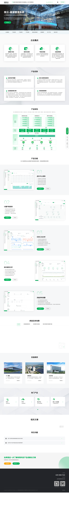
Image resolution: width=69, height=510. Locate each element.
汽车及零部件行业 (15, 492)
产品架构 (20, 32)
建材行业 (14, 495)
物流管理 (5, 502)
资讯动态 (31, 492)
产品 (14, 2)
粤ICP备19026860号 (30, 507)
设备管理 (5, 495)
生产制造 (5, 499)
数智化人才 (35, 2)
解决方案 (18, 2)
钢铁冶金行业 (14, 493)
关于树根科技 (41, 2)
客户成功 (29, 2)
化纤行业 (14, 496)
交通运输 (22, 493)
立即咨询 (7, 22)
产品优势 (14, 32)
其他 (13, 499)
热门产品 (49, 32)
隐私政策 (63, 507)
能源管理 (5, 496)
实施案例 (42, 32)
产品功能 (27, 32)
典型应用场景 (34, 32)
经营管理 (5, 493)
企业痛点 (7, 32)
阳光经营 (31, 493)
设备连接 (5, 492)
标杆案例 (23, 2)
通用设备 (22, 492)
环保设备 (22, 495)
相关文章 (55, 32)
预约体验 (62, 2)
